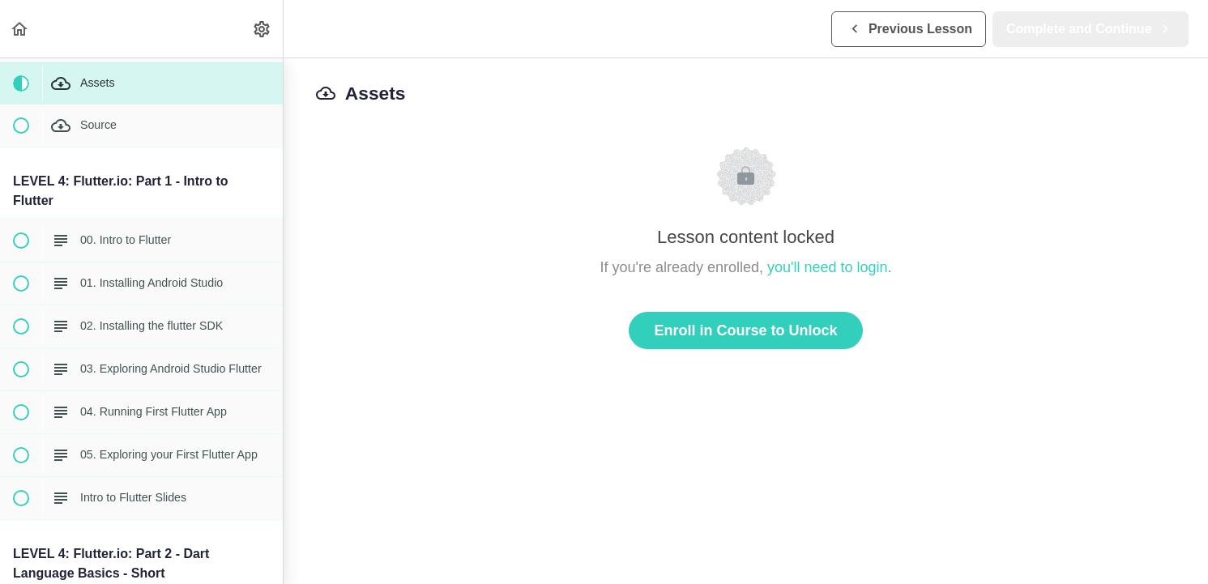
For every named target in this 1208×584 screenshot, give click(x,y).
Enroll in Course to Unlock (745, 330)
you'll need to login (827, 267)
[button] (20, 29)
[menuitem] (262, 29)
